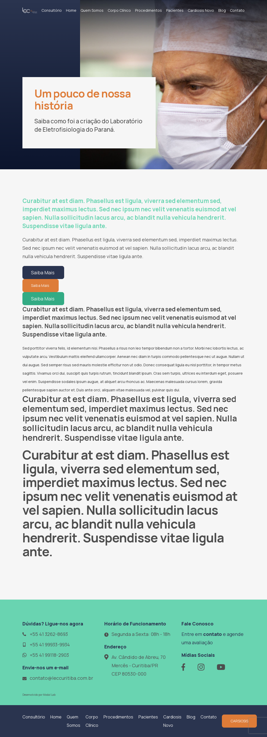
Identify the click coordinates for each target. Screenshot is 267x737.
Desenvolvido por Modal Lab (39, 695)
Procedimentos (148, 10)
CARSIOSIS (239, 720)
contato (212, 634)
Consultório (51, 10)
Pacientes (175, 10)
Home (71, 10)
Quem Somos (92, 10)
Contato (237, 10)
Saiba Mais (43, 272)
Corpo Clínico (119, 10)
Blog (222, 10)
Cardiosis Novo (201, 10)
